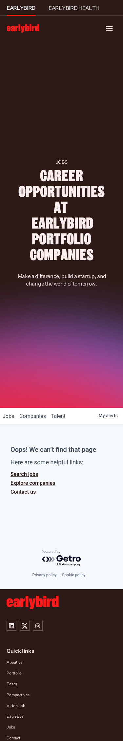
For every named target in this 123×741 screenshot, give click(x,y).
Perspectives (18, 694)
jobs (8, 416)
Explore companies (32, 483)
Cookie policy (74, 575)
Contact (13, 737)
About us (14, 662)
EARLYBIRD (21, 8)
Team (12, 683)
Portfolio (14, 673)
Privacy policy (44, 575)
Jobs (11, 727)
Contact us (23, 492)
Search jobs (24, 474)
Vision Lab (16, 705)
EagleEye (15, 716)
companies (32, 416)
